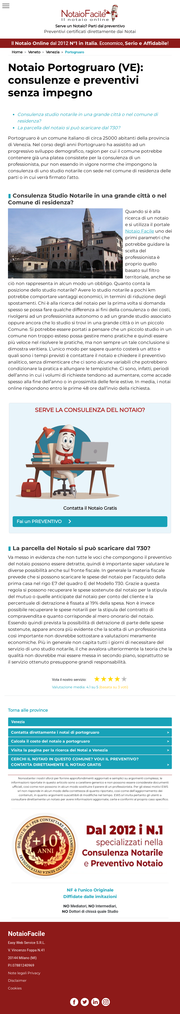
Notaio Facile (139, 231)
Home (17, 52)
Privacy (34, 973)
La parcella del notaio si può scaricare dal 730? (68, 127)
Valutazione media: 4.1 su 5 (90, 687)
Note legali (17, 973)
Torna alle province (28, 710)
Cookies (15, 988)
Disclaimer (17, 980)
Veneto (34, 52)
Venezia (53, 52)
